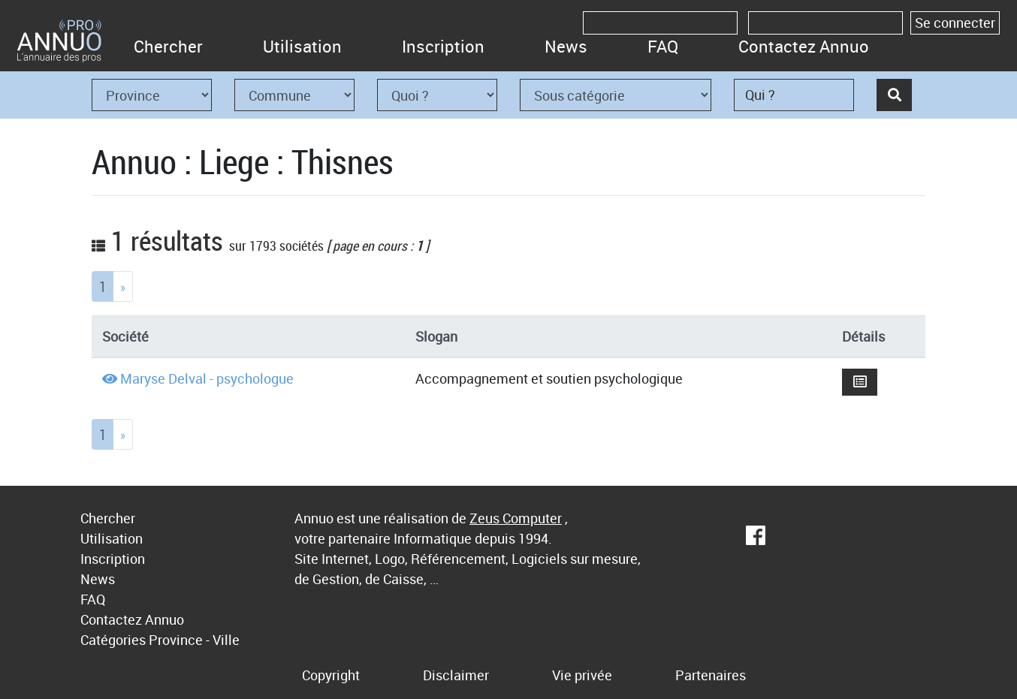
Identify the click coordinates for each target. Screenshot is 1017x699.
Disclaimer (456, 675)
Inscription (443, 46)
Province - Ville (194, 640)
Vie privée (582, 675)
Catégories (113, 640)
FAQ (662, 46)
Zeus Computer (515, 518)
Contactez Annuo (803, 46)
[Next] (123, 286)
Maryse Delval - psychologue (207, 378)
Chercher (168, 46)
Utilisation (302, 46)
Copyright (331, 675)
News (566, 46)
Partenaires (710, 675)
